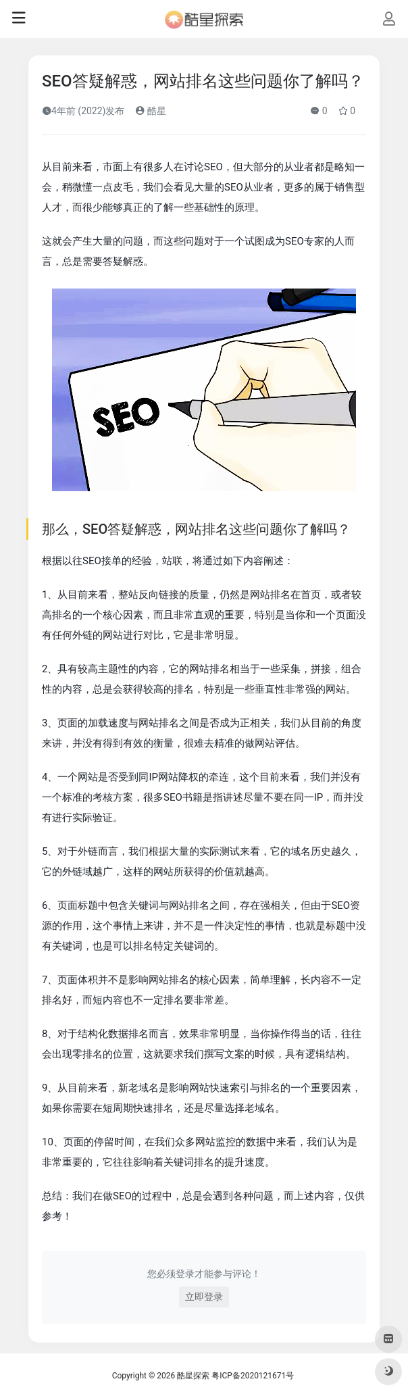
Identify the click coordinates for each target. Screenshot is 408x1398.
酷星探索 (193, 1375)
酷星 (150, 110)
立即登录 (204, 1296)
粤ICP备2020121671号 (252, 1375)
